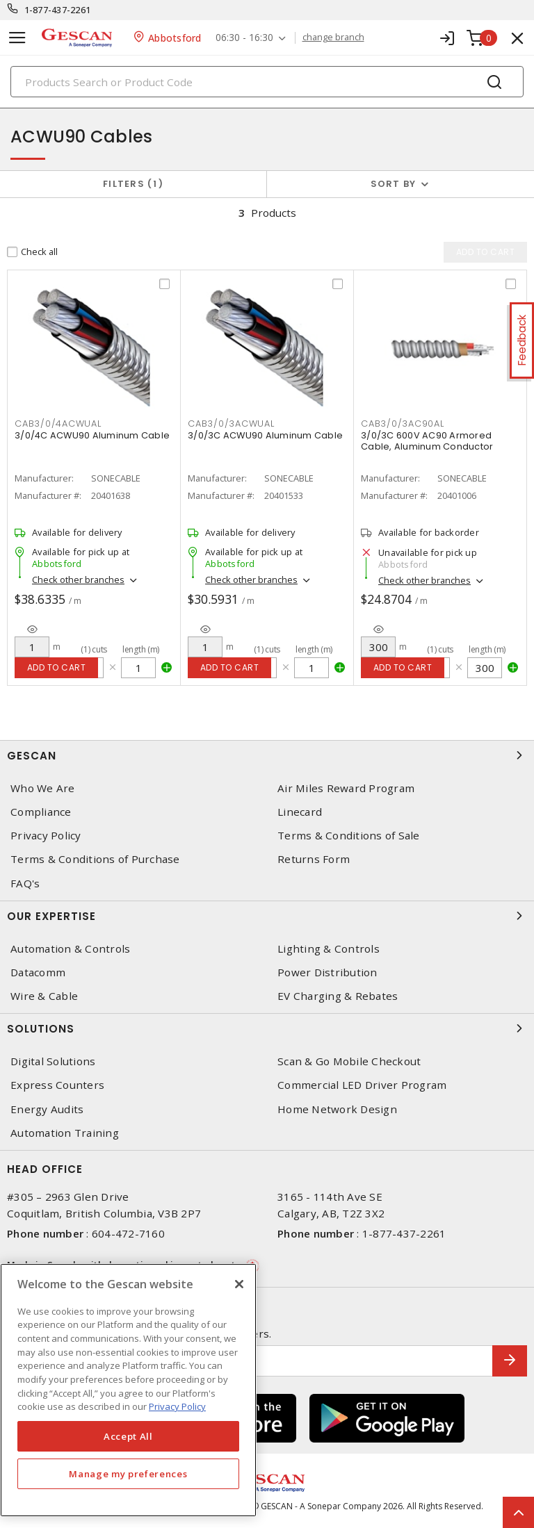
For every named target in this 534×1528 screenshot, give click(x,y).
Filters (133, 184)
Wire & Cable (44, 996)
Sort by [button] (393, 184)
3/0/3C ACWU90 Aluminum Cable (265, 435)
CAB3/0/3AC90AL (402, 423)
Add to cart (56, 667)
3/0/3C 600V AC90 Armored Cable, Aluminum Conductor (427, 440)
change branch (333, 37)
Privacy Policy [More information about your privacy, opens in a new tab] (177, 1406)
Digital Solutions (52, 1061)
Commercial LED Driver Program (361, 1085)
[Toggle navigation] (17, 37)
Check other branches (78, 579)
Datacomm (37, 972)
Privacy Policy (45, 835)
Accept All (128, 1436)
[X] (239, 1284)
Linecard (299, 812)
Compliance (41, 812)
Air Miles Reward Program (345, 788)
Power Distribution (327, 972)
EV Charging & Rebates (337, 996)
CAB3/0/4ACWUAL (58, 423)
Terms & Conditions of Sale (348, 835)
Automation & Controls (70, 948)
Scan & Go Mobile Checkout (349, 1061)
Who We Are (42, 788)
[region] (128, 1390)
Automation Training (64, 1133)
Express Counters (57, 1085)
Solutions (267, 1028)
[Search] (267, 81)
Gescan (267, 755)
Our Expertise (267, 915)
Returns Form (313, 859)
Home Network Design (337, 1109)
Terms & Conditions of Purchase (95, 859)
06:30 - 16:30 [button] (244, 38)
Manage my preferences (128, 1474)
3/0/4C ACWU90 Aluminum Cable (92, 435)
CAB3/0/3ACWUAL (231, 423)
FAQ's (25, 883)
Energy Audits (46, 1109)
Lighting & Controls (328, 948)
